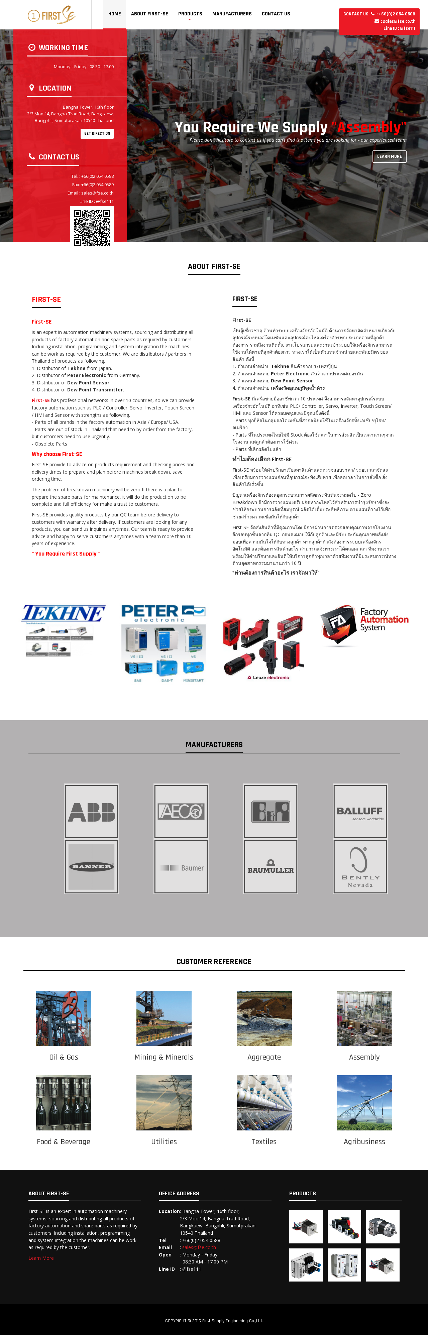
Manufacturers (232, 13)
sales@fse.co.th (199, 1247)
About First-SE (149, 13)
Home (114, 13)
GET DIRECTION (97, 133)
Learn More (41, 1258)
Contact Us (276, 13)
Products (190, 13)
